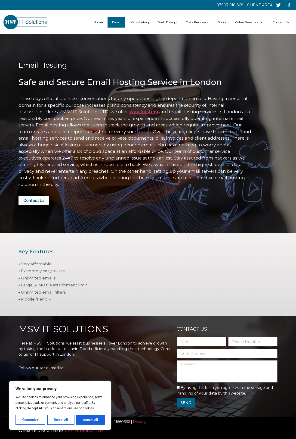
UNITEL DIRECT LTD (84, 430)
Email (116, 22)
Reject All (61, 420)
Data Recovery (197, 22)
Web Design (167, 22)
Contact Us (280, 22)
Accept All (90, 420)
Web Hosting (139, 22)
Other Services (249, 22)
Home (98, 22)
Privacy (140, 422)
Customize (30, 420)
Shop (222, 22)
